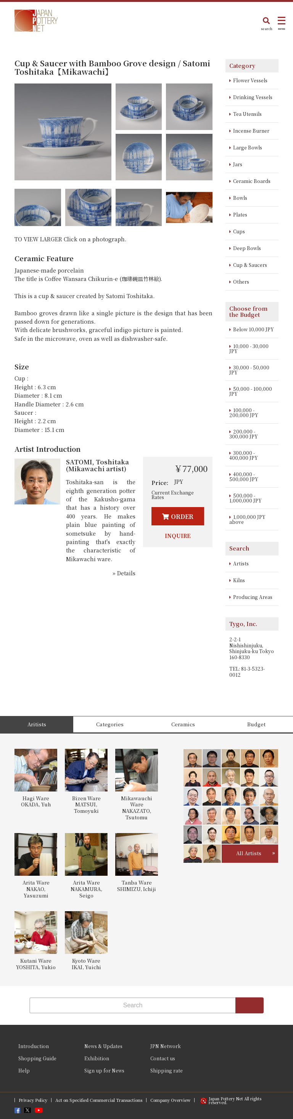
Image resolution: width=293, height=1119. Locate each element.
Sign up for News (104, 1070)
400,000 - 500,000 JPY (243, 476)
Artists (241, 563)
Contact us (162, 1058)
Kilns (239, 580)
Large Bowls (247, 147)
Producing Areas (252, 597)
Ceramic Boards (251, 181)
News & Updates (103, 1046)
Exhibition (96, 1058)
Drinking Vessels (252, 97)
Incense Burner (251, 130)
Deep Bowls (247, 248)
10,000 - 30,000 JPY (249, 348)
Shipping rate (166, 1070)
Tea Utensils (247, 114)
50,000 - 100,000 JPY (250, 391)
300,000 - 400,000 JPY (243, 455)
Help (24, 1070)
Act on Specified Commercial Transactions (98, 1100)
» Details (124, 573)
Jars (237, 164)
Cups (239, 231)
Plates (240, 214)
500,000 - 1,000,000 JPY (245, 498)
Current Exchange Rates (172, 494)
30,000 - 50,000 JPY (249, 370)
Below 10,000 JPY (253, 329)
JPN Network (165, 1046)
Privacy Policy (33, 1100)
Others (241, 281)
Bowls (240, 197)
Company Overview (170, 1100)
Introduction (33, 1046)
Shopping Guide (37, 1058)
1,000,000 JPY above (247, 519)
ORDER (182, 516)
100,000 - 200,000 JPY (243, 412)
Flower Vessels (250, 80)
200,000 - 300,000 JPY (243, 434)
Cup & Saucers (250, 265)
